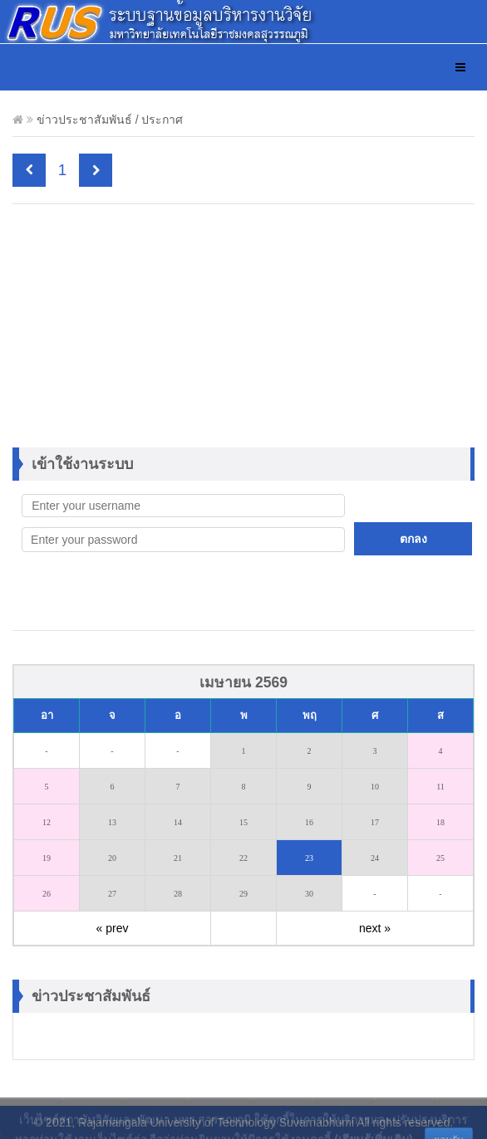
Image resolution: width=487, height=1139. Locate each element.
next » (375, 928)
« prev (112, 928)
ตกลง (413, 538)
